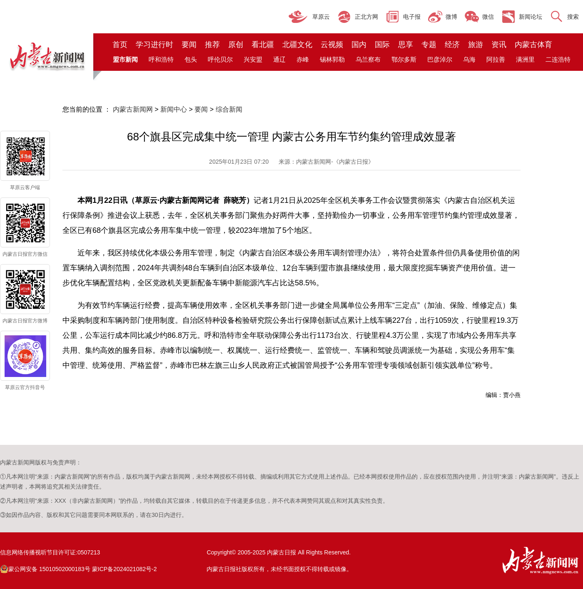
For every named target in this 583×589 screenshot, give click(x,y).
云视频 (332, 44)
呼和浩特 (161, 59)
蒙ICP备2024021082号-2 (124, 569)
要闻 (189, 44)
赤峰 (302, 59)
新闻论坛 (530, 16)
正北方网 (366, 16)
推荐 (212, 44)
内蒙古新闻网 (133, 109)
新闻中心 (173, 109)
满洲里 (525, 59)
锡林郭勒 (332, 59)
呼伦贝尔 (220, 59)
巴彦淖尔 (439, 59)
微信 (488, 16)
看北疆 (263, 44)
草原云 (321, 16)
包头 (190, 59)
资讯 (498, 44)
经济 (452, 44)
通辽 (279, 59)
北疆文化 (297, 44)
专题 (428, 44)
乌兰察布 (368, 59)
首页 (119, 44)
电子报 (412, 16)
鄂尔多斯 (403, 59)
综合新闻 (229, 109)
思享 (405, 44)
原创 (235, 44)
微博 (451, 16)
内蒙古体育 (533, 44)
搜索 (573, 16)
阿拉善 (495, 59)
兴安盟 (253, 59)
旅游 (475, 44)
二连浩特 (558, 59)
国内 (358, 44)
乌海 (469, 59)
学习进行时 (154, 44)
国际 (382, 44)
